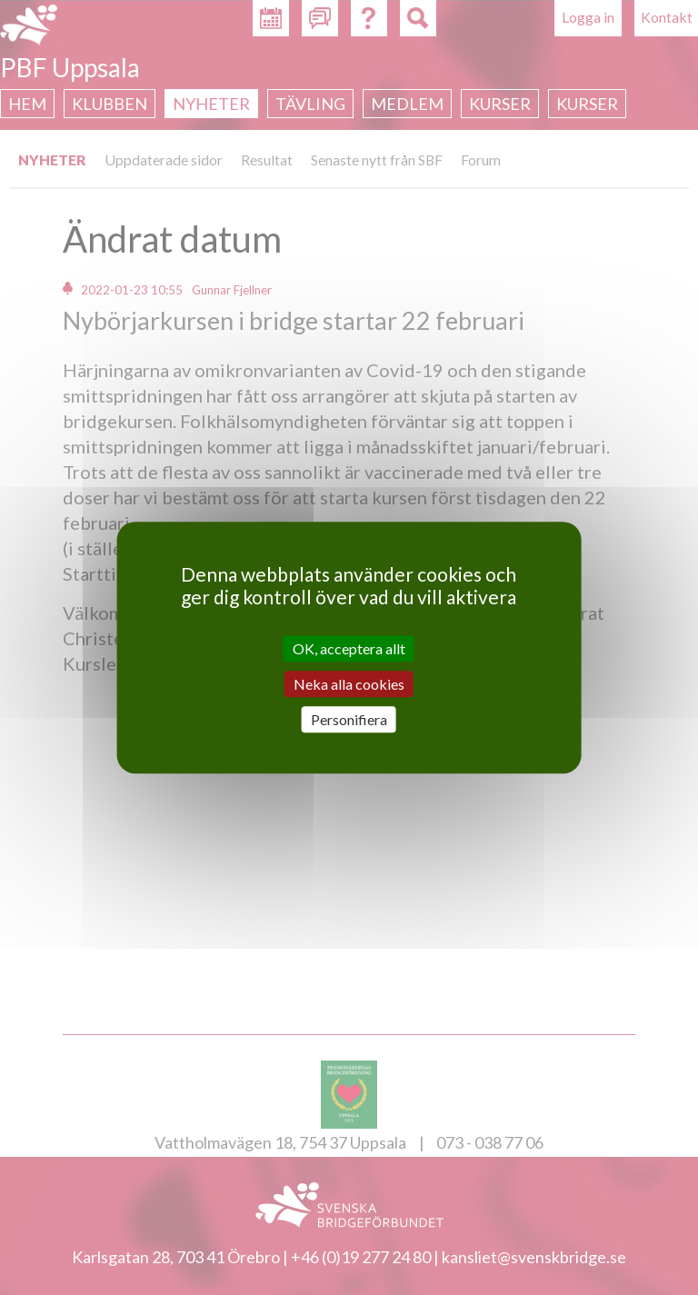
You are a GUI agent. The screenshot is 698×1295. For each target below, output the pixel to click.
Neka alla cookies (349, 683)
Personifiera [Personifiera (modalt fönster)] (349, 719)
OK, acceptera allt (349, 648)
